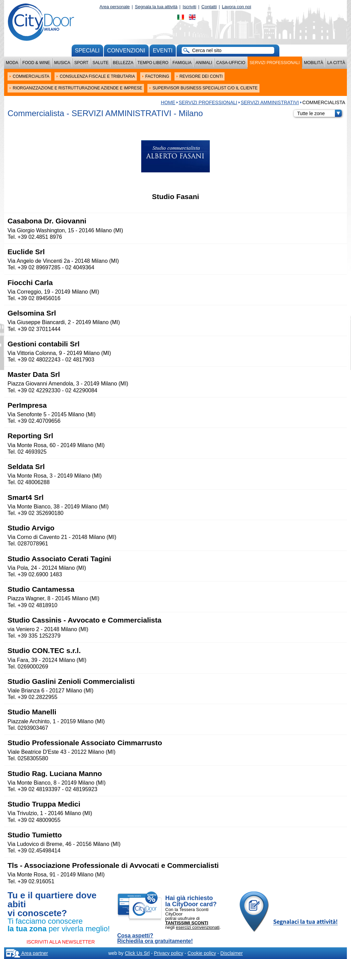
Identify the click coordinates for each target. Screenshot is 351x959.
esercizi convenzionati (197, 927)
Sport (81, 62)
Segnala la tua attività (156, 6)
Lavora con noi (236, 6)
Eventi (163, 50)
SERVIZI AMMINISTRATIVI (270, 102)
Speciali (87, 50)
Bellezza (123, 62)
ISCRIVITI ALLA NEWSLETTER (60, 941)
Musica (62, 62)
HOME (168, 102)
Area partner (27, 953)
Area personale (114, 6)
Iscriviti (189, 6)
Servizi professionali (275, 62)
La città (336, 62)
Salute (101, 62)
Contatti (209, 6)
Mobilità (313, 62)
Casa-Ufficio (230, 62)
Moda (12, 62)
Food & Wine (36, 62)
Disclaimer (231, 953)
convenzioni (126, 50)
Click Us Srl (137, 953)
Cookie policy (201, 953)
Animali (204, 62)
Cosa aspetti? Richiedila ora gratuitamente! (155, 938)
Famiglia (181, 62)
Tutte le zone (319, 113)
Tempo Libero (152, 62)
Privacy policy (168, 953)
